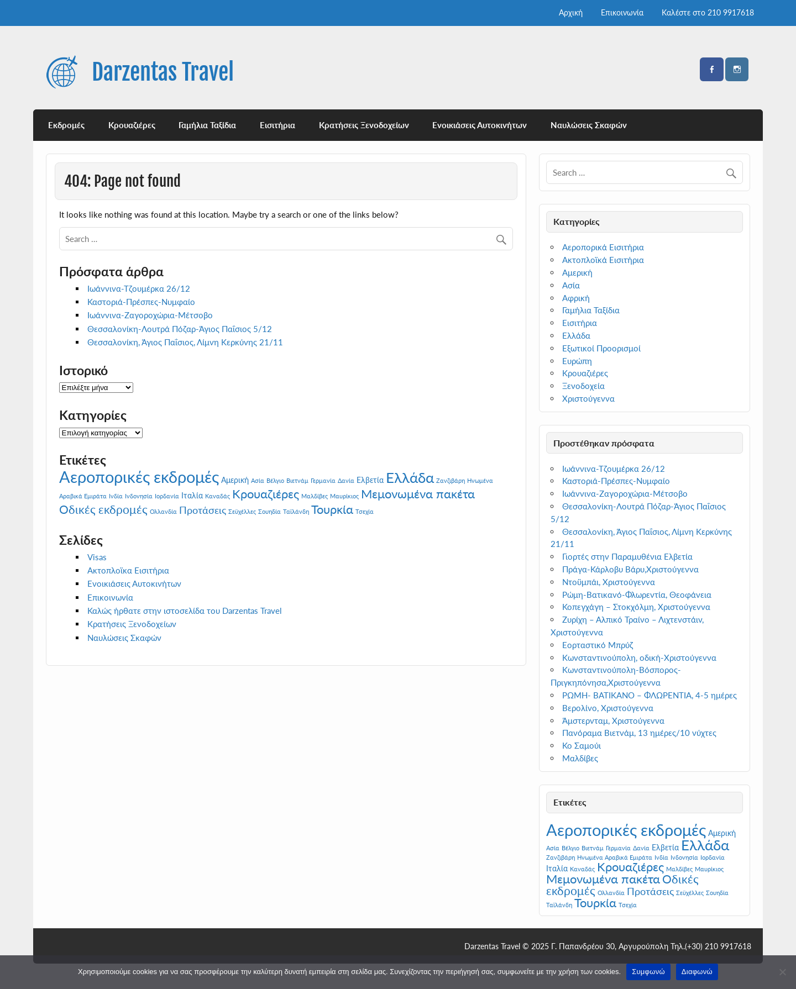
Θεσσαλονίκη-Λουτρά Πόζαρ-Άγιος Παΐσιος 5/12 (179, 329)
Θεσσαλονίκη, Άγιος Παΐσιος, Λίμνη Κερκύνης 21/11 (185, 342)
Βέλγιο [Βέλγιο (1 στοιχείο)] (275, 480)
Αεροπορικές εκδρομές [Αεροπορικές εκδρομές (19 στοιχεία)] (139, 476)
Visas (97, 557)
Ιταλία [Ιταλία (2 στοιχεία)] (192, 495)
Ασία (571, 285)
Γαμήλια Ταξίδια (207, 125)
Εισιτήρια (277, 125)
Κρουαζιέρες (131, 125)
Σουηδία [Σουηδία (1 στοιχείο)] (269, 511)
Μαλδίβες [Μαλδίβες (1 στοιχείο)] (314, 495)
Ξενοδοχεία (583, 386)
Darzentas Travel (163, 72)
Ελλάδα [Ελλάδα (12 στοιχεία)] (410, 477)
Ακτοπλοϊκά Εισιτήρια (603, 260)
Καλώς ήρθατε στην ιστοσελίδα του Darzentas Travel (184, 611)
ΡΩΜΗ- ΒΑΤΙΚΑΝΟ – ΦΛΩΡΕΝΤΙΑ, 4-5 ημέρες (649, 695)
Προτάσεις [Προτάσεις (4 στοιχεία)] (202, 510)
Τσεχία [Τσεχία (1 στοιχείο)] (364, 511)
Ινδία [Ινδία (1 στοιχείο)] (116, 495)
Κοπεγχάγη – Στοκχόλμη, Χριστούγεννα (636, 607)
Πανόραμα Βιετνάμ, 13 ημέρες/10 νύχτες (639, 733)
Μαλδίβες (580, 758)
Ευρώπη (577, 361)
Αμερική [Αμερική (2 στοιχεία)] (235, 480)
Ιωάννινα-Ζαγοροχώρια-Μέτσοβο (150, 315)
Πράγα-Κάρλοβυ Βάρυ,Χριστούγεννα (630, 569)
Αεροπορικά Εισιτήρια (603, 247)
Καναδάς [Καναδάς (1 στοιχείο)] (217, 495)
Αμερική (577, 272)
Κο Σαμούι (581, 745)
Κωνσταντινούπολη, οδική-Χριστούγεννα (639, 657)
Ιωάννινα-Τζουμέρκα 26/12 (138, 288)
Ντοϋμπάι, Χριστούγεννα (608, 582)
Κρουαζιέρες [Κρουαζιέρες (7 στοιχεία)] (265, 493)
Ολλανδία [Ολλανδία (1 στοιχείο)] (163, 511)
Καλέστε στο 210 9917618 (708, 12)
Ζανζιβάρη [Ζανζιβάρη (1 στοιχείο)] (450, 480)
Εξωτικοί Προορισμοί (601, 348)
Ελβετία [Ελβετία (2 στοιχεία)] (370, 480)
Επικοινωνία (622, 12)
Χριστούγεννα (588, 398)
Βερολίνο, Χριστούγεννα (607, 708)
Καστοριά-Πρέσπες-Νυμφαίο (141, 302)
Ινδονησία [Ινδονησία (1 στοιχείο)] (139, 495)
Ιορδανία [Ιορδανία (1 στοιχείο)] (167, 495)
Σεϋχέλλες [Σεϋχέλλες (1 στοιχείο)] (242, 511)
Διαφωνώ (697, 971)
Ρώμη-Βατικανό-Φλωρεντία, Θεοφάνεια (636, 594)
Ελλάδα (576, 335)
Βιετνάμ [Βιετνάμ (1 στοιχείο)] (297, 480)
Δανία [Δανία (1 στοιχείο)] (346, 480)
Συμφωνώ (648, 971)
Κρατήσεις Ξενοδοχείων (364, 125)
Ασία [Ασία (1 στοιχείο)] (257, 480)
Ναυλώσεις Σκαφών (589, 125)
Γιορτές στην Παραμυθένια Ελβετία (627, 556)
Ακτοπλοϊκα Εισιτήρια (128, 570)
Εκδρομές (66, 125)
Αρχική (571, 12)
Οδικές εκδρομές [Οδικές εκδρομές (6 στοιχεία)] (103, 509)
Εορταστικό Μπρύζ (597, 645)
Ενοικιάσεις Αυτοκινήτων (479, 125)
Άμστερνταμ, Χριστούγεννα (613, 720)
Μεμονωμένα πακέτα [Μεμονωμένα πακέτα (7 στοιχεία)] (418, 493)
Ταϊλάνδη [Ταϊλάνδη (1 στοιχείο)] (296, 511)
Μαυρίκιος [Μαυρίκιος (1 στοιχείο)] (344, 495)
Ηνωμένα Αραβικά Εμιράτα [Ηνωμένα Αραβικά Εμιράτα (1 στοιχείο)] (614, 857)
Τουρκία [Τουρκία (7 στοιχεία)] (332, 509)
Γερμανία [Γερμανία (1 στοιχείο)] (323, 480)
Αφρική (576, 298)
